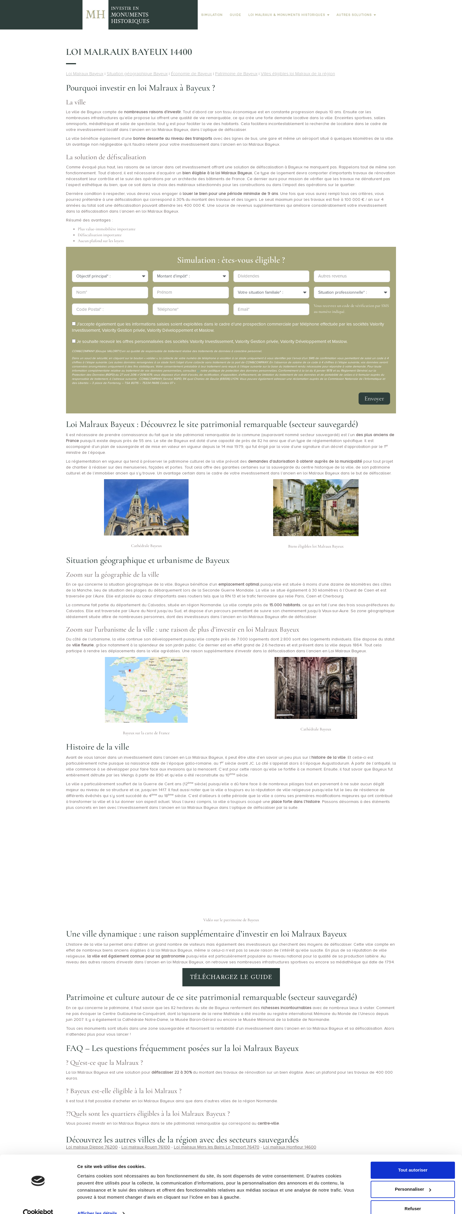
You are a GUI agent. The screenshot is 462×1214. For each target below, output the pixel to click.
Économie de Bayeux (191, 73)
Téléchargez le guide (231, 977)
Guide (235, 15)
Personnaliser (413, 1178)
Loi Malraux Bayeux (84, 73)
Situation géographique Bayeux (137, 73)
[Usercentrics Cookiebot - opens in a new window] (38, 1202)
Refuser (413, 1197)
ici (198, 370)
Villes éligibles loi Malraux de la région (298, 73)
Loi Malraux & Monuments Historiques (288, 15)
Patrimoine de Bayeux (236, 73)
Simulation (212, 15)
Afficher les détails (97, 1202)
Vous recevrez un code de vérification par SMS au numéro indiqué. (351, 308)
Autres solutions (356, 15)
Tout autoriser (413, 1159)
